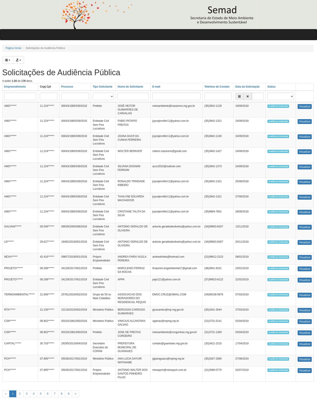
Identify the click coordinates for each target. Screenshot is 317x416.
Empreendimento (15, 86)
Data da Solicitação (247, 86)
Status (271, 86)
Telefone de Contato (216, 86)
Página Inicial (13, 48)
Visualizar (304, 106)
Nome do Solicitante (130, 86)
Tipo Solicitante (102, 86)
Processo (67, 86)
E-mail (156, 86)
